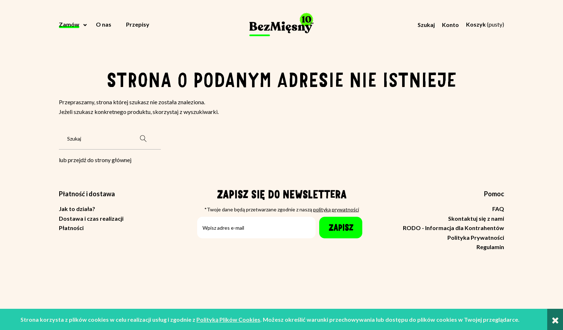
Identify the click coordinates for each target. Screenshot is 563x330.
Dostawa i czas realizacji (91, 218)
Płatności (71, 227)
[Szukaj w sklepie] (94, 139)
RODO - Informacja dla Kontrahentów (453, 227)
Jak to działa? (77, 208)
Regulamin (490, 246)
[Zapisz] (340, 227)
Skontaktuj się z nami (476, 218)
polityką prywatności (336, 209)
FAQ (498, 208)
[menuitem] (73, 24)
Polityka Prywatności (475, 237)
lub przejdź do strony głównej (95, 159)
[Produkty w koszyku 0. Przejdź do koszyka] (485, 24)
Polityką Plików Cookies (228, 319)
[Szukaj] (143, 139)
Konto (450, 24)
